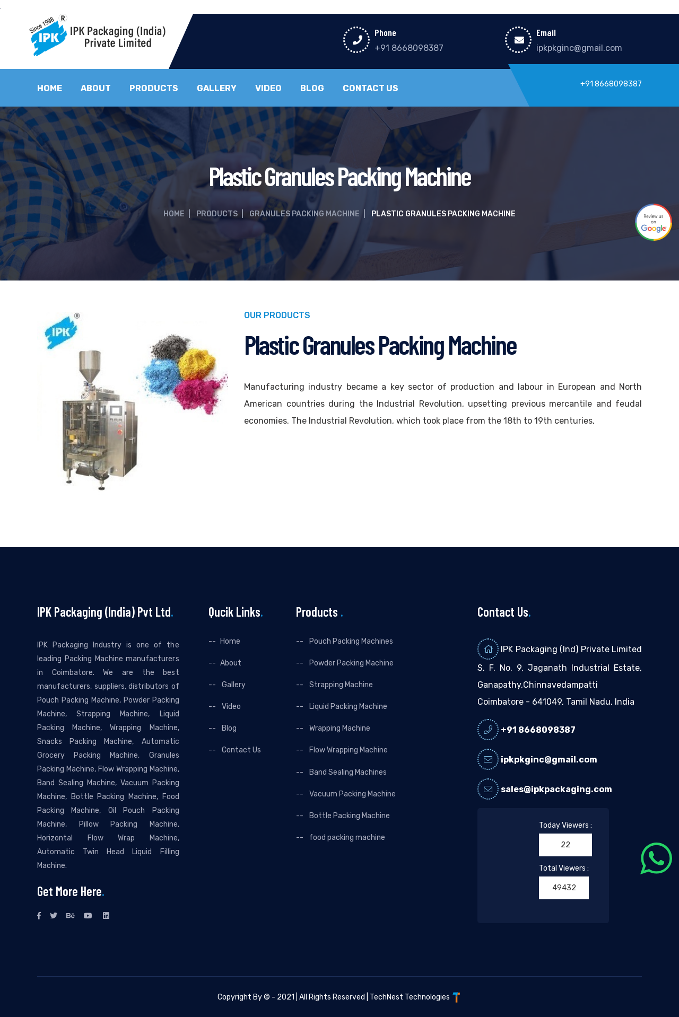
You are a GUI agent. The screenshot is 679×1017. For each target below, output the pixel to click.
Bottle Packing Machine (349, 816)
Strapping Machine (340, 685)
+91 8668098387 (409, 48)
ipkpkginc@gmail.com (579, 48)
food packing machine (346, 837)
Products (153, 88)
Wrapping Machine (339, 728)
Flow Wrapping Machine (348, 750)
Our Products (277, 315)
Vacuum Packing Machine (352, 794)
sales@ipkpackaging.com (556, 789)
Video (268, 88)
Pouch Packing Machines (350, 641)
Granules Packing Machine (304, 213)
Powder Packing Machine (351, 663)
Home (49, 88)
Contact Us (370, 88)
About (96, 88)
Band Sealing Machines (347, 772)
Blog (312, 88)
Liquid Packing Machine (347, 706)
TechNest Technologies (416, 997)
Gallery (217, 88)
